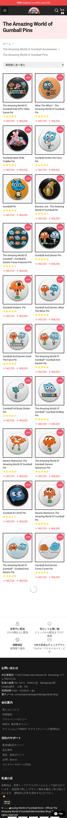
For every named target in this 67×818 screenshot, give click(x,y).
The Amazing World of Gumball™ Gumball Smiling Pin (49, 412)
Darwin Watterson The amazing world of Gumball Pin (17, 464)
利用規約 (7, 714)
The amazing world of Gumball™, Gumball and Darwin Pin (16, 569)
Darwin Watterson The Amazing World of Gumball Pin (49, 516)
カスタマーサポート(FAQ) (16, 764)
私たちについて (11, 709)
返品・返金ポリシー (13, 754)
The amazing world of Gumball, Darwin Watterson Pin (47, 464)
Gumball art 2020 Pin (14, 513)
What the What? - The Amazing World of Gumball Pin (49, 109)
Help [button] (58, 813)
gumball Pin (9, 206)
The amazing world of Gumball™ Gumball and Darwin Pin (47, 360)
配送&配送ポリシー (13, 745)
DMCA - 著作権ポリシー (15, 724)
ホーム (7, 43)
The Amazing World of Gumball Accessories (30, 49)
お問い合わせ (9, 759)
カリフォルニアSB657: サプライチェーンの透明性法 (31, 729)
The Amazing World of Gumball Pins (25, 54)
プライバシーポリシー (14, 719)
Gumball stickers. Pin (14, 307)
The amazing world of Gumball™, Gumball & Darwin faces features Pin (17, 259)
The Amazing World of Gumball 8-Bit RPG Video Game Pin (16, 109)
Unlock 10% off (7, 802)
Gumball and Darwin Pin (48, 255)
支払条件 (7, 749)
